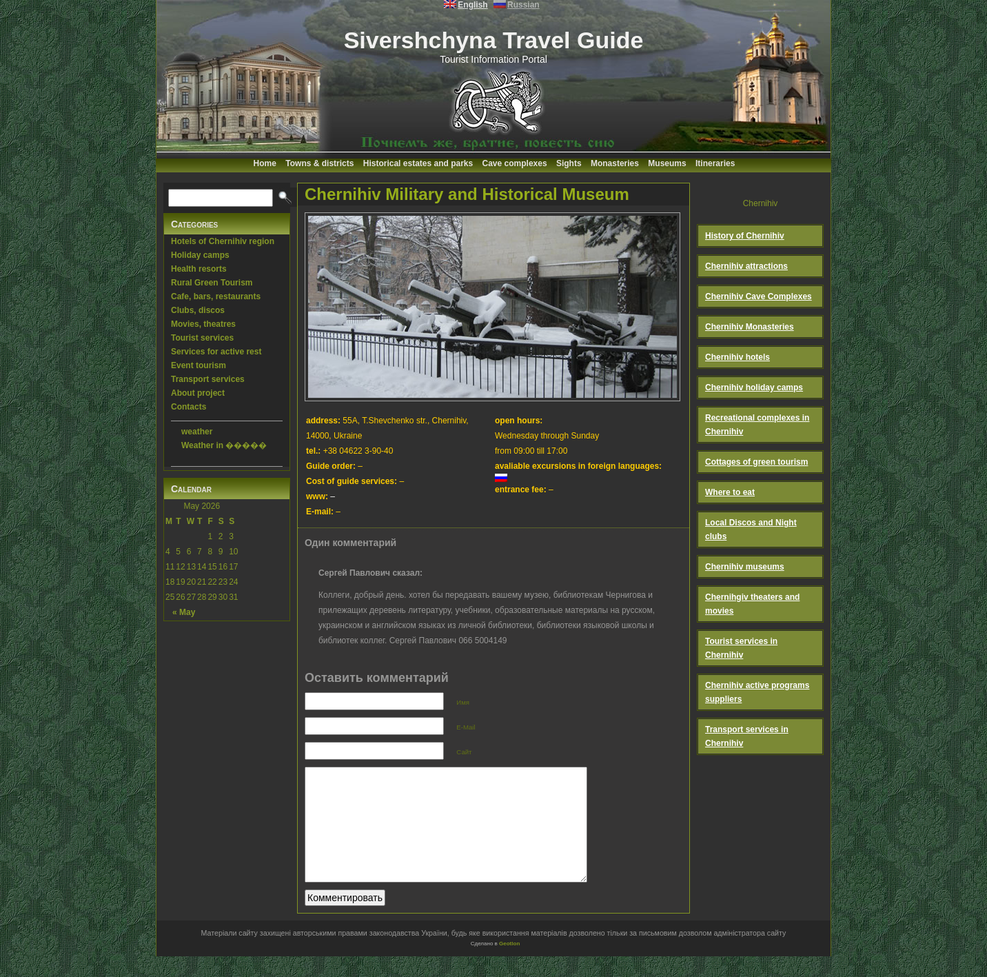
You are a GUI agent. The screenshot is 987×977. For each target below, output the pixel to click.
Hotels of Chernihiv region (222, 241)
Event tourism (198, 365)
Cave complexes (514, 163)
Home (265, 163)
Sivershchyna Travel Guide (494, 40)
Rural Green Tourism (211, 283)
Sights (569, 163)
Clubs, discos (198, 310)
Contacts (188, 407)
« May (183, 612)
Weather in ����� (224, 445)
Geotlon (509, 964)
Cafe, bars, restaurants (216, 296)
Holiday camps (200, 255)
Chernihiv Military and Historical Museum (467, 194)
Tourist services (202, 338)
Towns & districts (319, 163)
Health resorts (199, 269)
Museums (667, 163)
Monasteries (615, 163)
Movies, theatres (203, 324)
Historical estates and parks (418, 163)
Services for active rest (216, 351)
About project (198, 393)
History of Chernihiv (744, 236)
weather (196, 431)
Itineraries (715, 163)
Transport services (208, 379)
